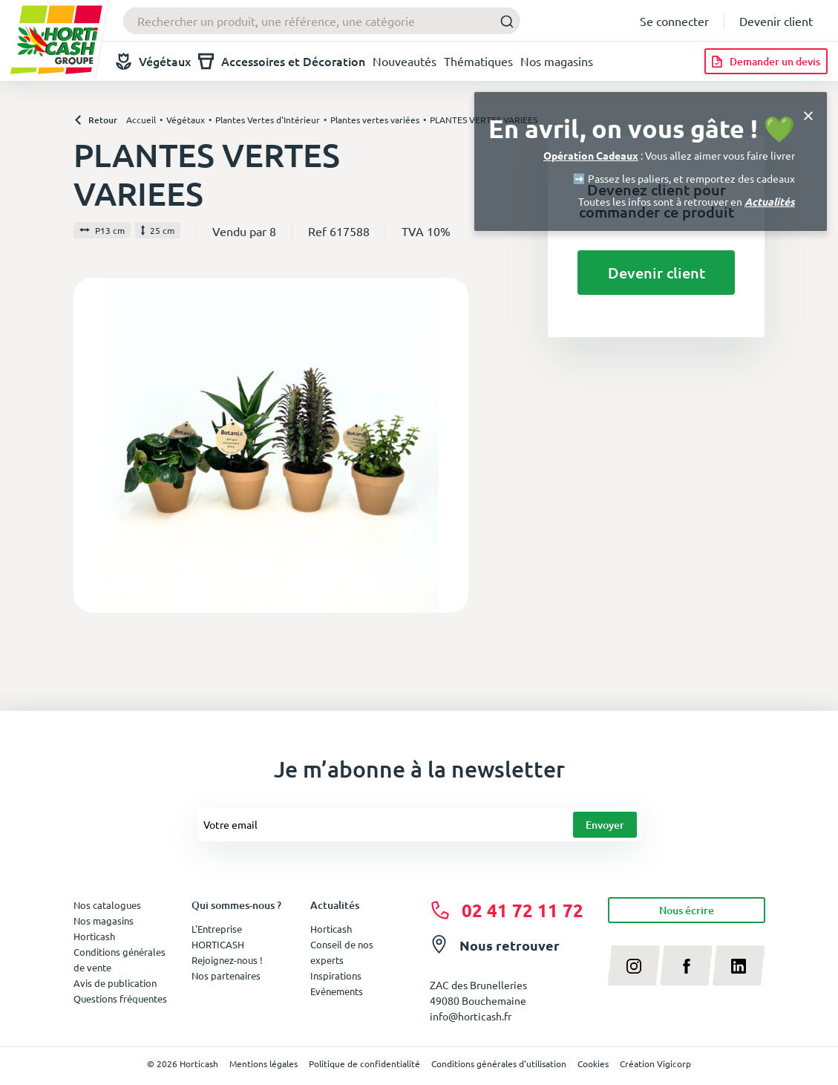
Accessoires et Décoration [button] (281, 61)
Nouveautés (404, 60)
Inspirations (335, 975)
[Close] (808, 114)
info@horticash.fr (470, 1016)
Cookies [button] (593, 1063)
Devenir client (776, 20)
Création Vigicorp (655, 1063)
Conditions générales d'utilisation (498, 1063)
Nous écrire (686, 910)
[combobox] (321, 20)
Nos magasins (556, 60)
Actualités (769, 201)
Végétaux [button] (153, 61)
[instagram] (634, 965)
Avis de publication (115, 983)
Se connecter (674, 20)
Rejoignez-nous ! (227, 960)
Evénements (336, 991)
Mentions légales (263, 1063)
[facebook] (686, 965)
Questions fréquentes (120, 998)
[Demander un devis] (766, 61)
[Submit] (502, 21)
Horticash (331, 928)
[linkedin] (739, 965)
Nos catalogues (107, 905)
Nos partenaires (226, 975)
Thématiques (478, 60)
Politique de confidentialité (364, 1063)
